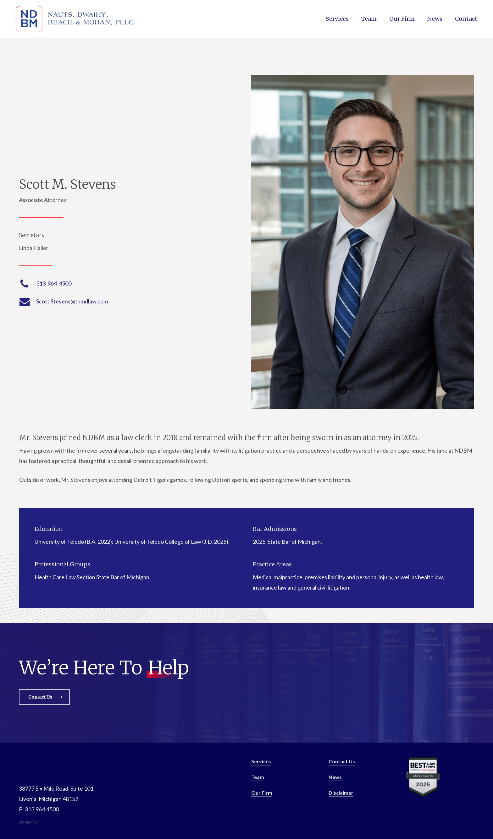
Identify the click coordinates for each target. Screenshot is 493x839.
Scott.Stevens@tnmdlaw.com (72, 301)
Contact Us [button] (342, 761)
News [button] (335, 777)
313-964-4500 (53, 283)
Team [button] (257, 777)
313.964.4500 (42, 809)
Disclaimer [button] (341, 793)
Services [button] (261, 761)
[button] (44, 697)
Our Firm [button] (261, 793)
